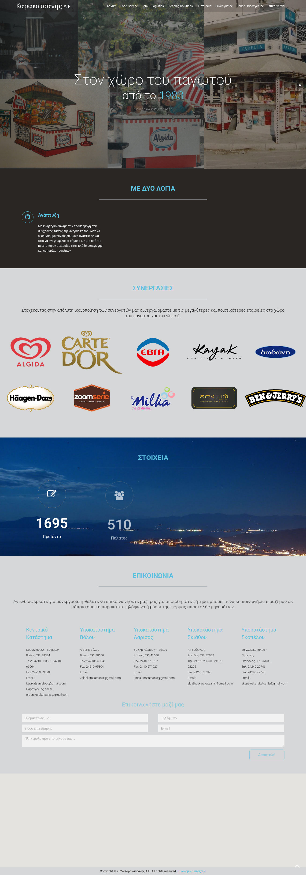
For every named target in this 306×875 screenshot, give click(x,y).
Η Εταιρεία (204, 6)
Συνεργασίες (224, 6)
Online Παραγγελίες (250, 6)
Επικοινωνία (276, 6)
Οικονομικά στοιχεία (191, 871)
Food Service (129, 6)
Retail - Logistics (153, 6)
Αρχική (112, 6)
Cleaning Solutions (180, 6)
